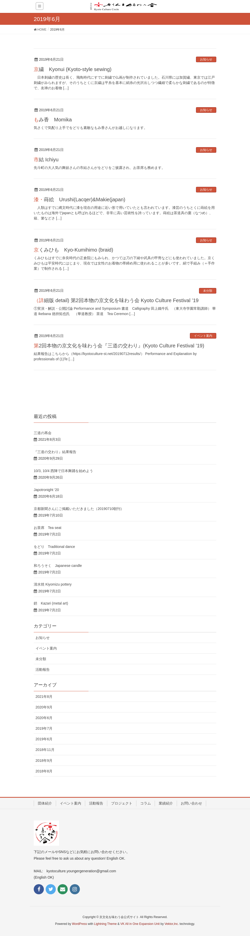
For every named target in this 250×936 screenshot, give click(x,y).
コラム (145, 803)
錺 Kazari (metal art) (51, 603)
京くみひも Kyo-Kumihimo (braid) (73, 250)
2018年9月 (43, 761)
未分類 (207, 291)
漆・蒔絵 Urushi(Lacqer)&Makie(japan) (79, 199)
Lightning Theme (105, 924)
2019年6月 (43, 739)
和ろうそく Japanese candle (58, 566)
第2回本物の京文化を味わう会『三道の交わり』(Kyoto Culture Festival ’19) (119, 345)
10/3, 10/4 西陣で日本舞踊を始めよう (63, 471)
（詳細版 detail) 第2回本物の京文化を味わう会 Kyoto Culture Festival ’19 (116, 300)
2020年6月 (43, 718)
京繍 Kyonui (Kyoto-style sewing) (73, 69)
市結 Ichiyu (46, 159)
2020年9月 (43, 707)
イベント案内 (203, 336)
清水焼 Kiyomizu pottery (53, 584)
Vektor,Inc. (172, 924)
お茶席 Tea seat (47, 528)
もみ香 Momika (53, 119)
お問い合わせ (191, 803)
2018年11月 (45, 750)
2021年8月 (43, 697)
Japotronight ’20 (46, 490)
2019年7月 (43, 728)
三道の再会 (42, 433)
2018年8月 (43, 771)
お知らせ (206, 59)
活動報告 (42, 669)
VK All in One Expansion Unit (140, 924)
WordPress (79, 924)
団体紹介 (45, 803)
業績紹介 (166, 803)
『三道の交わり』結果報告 (55, 452)
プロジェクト (121, 803)
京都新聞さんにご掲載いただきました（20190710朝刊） (79, 509)
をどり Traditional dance (54, 547)
